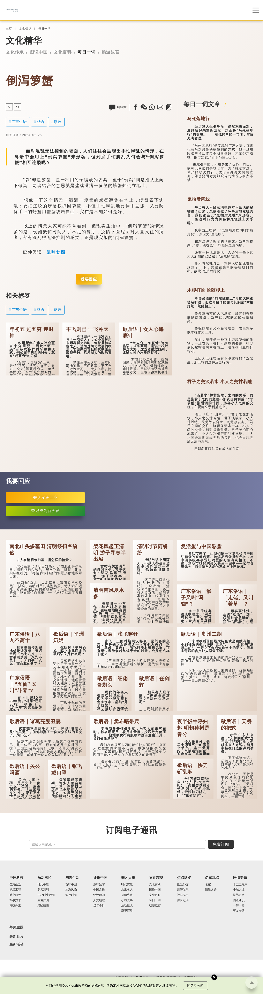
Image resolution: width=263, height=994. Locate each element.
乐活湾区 (44, 878)
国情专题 (240, 878)
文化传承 (15, 52)
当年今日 (99, 905)
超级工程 (15, 889)
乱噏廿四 (56, 252)
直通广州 (43, 900)
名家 (208, 884)
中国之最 (99, 889)
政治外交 (183, 884)
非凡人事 (128, 878)
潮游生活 (72, 878)
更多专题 (239, 911)
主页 (9, 28)
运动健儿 (127, 905)
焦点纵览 (184, 878)
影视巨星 (127, 911)
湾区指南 (43, 905)
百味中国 (71, 884)
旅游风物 (71, 889)
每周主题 (16, 927)
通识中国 (100, 878)
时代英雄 (127, 884)
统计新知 (99, 895)
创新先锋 (127, 895)
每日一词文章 (201, 104)
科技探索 (15, 905)
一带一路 (239, 905)
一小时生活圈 (46, 895)
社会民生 (183, 895)
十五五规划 (240, 884)
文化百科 (63, 52)
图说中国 (39, 52)
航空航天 (15, 895)
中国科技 (16, 878)
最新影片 (16, 936)
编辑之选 (211, 889)
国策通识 (239, 900)
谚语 (58, 121)
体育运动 (183, 900)
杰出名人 (127, 889)
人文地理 (99, 900)
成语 (40, 121)
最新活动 (16, 944)
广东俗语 (19, 121)
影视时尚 (71, 895)
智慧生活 (15, 884)
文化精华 (25, 28)
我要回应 (89, 279)
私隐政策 (152, 985)
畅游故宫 (111, 52)
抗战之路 (239, 895)
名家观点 (212, 878)
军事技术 (15, 900)
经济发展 (183, 889)
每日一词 (44, 28)
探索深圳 (43, 889)
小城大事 (127, 900)
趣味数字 (99, 884)
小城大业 (239, 889)
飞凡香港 (43, 884)
